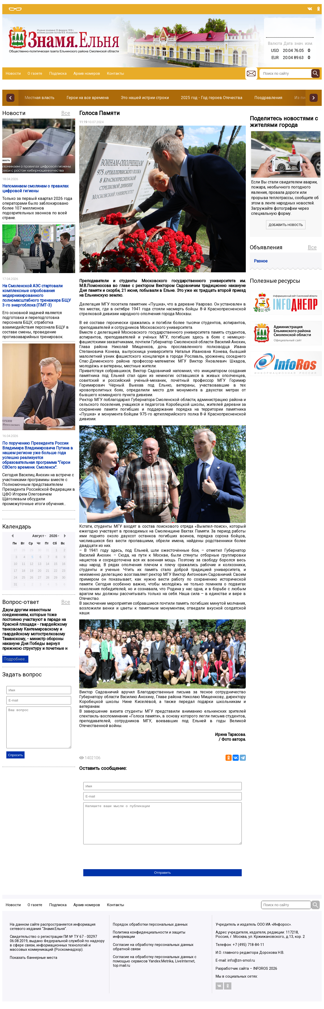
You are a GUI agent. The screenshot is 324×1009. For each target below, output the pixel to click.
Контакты (115, 73)
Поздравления (268, 97)
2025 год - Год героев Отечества (211, 97)
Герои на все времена (88, 97)
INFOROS (260, 976)
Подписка (58, 73)
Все (65, 113)
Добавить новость (286, 225)
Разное (261, 261)
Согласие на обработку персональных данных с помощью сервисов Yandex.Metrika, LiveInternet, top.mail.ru (154, 968)
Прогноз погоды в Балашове (290, 25)
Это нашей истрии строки (145, 97)
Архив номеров (86, 73)
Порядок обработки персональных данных (150, 932)
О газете (35, 73)
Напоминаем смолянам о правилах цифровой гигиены (35, 188)
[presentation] (121, 865)
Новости (13, 73)
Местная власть (39, 97)
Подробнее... (15, 659)
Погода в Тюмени (290, 30)
